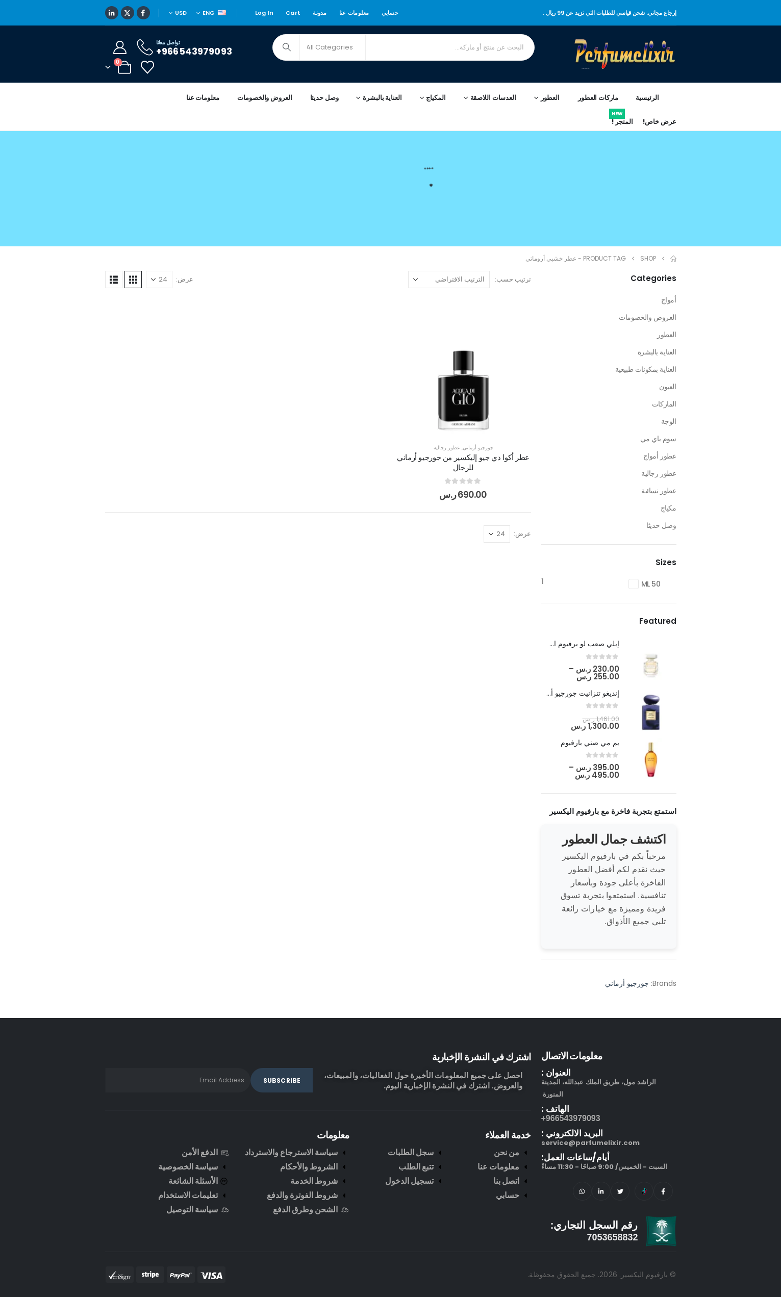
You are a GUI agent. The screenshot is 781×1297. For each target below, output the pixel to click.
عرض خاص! (659, 121)
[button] (133, 279)
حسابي (390, 13)
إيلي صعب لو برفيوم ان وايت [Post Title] (575, 644)
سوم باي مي (658, 439)
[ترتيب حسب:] (449, 279)
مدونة (319, 13)
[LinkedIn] (111, 12)
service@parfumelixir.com (590, 1143)
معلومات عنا (354, 13)
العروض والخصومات (264, 98)
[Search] (287, 47)
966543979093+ (570, 1118)
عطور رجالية (447, 447)
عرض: (184, 279)
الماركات (664, 404)
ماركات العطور (598, 98)
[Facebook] (143, 12)
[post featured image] (650, 661)
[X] (127, 12)
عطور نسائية (658, 491)
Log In (264, 13)
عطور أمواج (659, 456)
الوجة (668, 421)
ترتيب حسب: (513, 279)
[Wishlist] (148, 67)
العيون (667, 387)
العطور (666, 334)
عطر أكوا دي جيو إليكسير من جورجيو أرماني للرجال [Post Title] (463, 462)
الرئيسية (647, 98)
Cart (293, 13)
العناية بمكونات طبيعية (645, 369)
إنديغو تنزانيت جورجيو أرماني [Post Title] (576, 693)
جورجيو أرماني (478, 447)
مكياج (668, 508)
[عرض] (159, 279)
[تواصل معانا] (183, 47)
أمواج (668, 300)
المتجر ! (621, 119)
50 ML (651, 584)
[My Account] (120, 47)
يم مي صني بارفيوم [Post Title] (590, 742)
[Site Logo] (625, 54)
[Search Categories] (332, 47)
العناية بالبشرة (657, 352)
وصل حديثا (324, 98)
